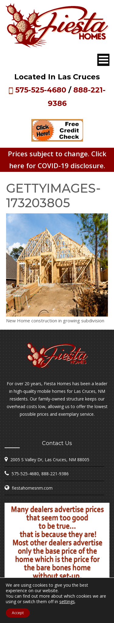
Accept (18, 612)
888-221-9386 (55, 473)
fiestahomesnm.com (32, 488)
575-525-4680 (40, 89)
